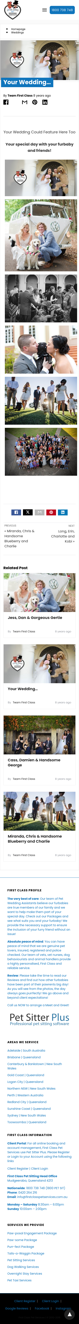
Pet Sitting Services (21, 1260)
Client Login (39, 1168)
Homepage (18, 29)
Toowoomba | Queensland (26, 1122)
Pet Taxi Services (19, 1280)
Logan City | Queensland (25, 1082)
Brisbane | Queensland (24, 1057)
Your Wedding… (23, 688)
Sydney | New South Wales (26, 1115)
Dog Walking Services (23, 1267)
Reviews (13, 980)
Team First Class (20, 95)
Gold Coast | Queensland (25, 1075)
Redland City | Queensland (26, 1102)
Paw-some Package (22, 1240)
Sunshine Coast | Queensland (29, 1109)
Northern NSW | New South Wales (31, 1088)
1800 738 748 (62, 10)
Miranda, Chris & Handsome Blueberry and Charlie (35, 839)
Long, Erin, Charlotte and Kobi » (63, 536)
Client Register (18, 1168)
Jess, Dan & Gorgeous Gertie (35, 617)
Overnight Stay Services (24, 1273)
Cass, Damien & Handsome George (34, 762)
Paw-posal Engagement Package (32, 1233)
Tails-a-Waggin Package (25, 1253)
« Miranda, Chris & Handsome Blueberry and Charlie (19, 539)
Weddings (17, 32)
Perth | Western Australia (25, 1095)
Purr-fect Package (20, 1247)
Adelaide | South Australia (26, 1050)
